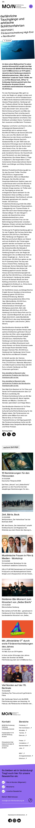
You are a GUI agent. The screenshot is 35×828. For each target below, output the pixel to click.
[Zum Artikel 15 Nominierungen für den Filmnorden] (17, 471)
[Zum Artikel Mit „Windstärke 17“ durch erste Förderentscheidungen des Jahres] (17, 640)
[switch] (14, 782)
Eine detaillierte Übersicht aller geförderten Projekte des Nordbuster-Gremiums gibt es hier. (16, 383)
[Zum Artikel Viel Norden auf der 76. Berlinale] (17, 685)
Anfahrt (4, 736)
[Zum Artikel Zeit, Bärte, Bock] (17, 512)
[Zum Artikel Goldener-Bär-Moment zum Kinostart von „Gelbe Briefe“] (17, 598)
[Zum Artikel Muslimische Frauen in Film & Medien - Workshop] (17, 555)
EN (3, 2)
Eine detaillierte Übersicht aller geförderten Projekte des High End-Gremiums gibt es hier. (15, 375)
